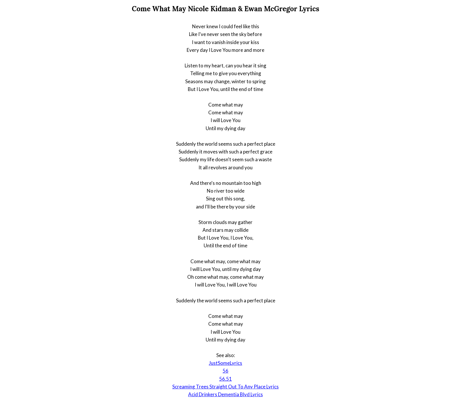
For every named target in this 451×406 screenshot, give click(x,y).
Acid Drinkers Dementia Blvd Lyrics (225, 394)
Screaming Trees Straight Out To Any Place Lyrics (225, 387)
